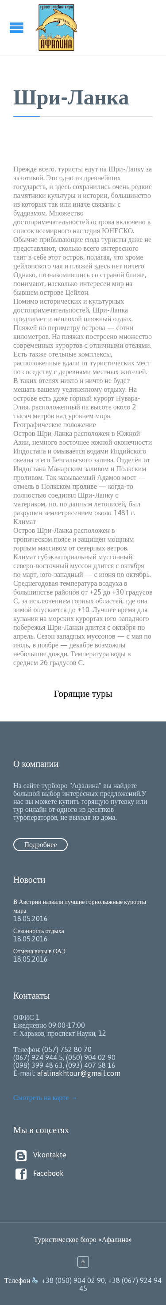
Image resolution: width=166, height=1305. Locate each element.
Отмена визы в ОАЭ (39, 951)
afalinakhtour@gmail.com (78, 1073)
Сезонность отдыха (38, 930)
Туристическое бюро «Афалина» (83, 1239)
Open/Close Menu (17, 27)
